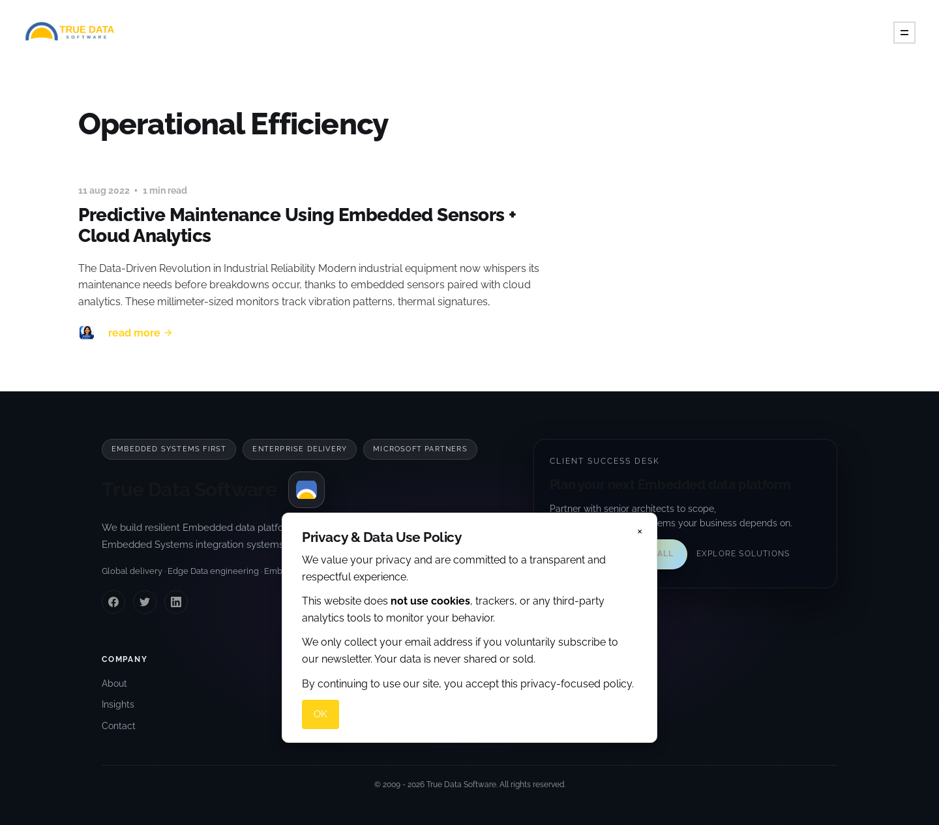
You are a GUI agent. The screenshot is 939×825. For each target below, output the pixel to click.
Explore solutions (743, 553)
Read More (140, 333)
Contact (119, 726)
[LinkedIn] (176, 602)
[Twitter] (144, 602)
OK (320, 714)
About (114, 683)
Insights (118, 704)
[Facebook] (113, 602)
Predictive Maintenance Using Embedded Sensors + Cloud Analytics (297, 225)
